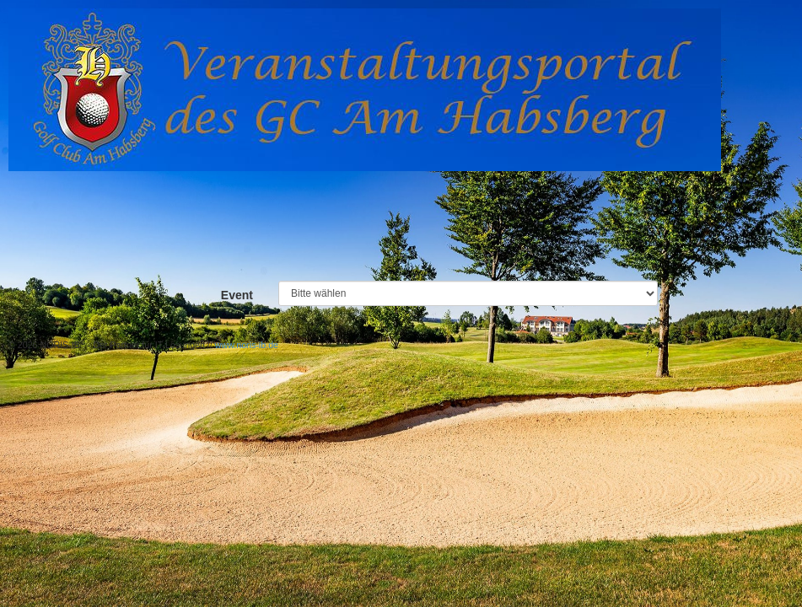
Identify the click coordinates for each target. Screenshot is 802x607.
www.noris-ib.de (246, 345)
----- (468, 293)
